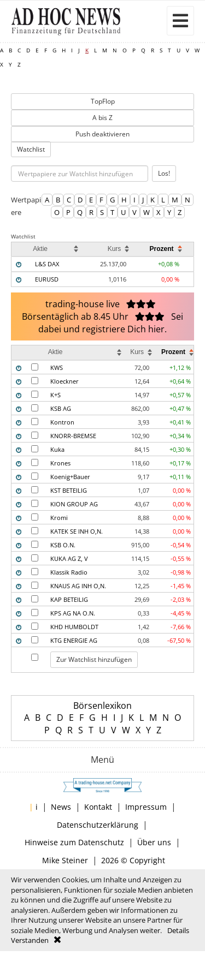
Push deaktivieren (102, 134)
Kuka (57, 449)
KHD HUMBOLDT (74, 627)
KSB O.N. (62, 545)
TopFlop (103, 101)
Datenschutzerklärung (97, 825)
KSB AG (60, 408)
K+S (55, 395)
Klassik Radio (68, 572)
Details (178, 930)
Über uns (154, 842)
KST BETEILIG (68, 490)
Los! (164, 173)
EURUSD (46, 279)
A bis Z (102, 117)
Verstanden (30, 940)
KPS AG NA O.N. (72, 613)
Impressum (146, 807)
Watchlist (31, 149)
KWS (56, 367)
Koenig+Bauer (70, 477)
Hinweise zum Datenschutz (74, 842)
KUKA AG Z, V (69, 558)
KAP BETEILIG (69, 599)
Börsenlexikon (102, 706)
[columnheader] (21, 249)
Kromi (59, 517)
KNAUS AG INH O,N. (78, 586)
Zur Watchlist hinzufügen (94, 659)
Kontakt (98, 807)
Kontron (62, 422)
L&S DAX (47, 264)
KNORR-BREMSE (73, 436)
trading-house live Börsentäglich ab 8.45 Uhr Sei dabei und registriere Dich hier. (102, 316)
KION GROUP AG (74, 504)
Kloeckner (64, 381)
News (61, 807)
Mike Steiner (65, 860)
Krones (60, 463)
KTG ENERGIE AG (73, 640)
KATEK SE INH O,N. (76, 531)
